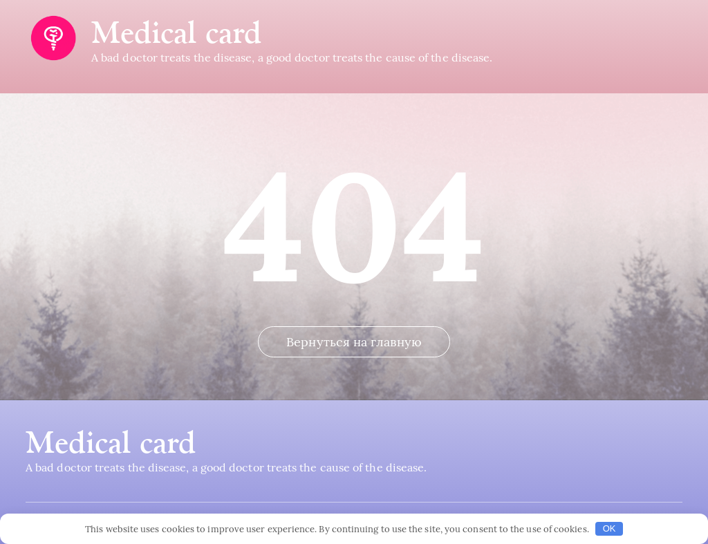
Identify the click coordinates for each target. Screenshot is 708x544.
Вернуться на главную (354, 342)
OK (609, 528)
